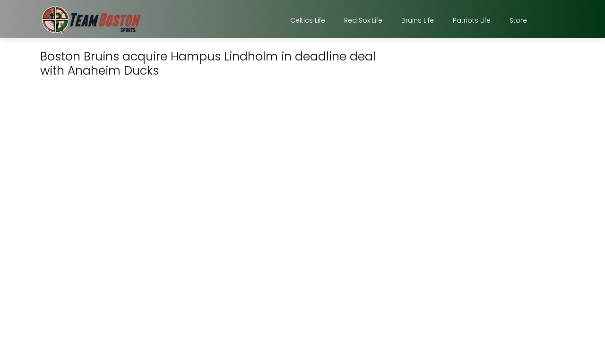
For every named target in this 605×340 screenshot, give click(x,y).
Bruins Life (417, 20)
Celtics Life (307, 20)
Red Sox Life (363, 20)
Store (518, 20)
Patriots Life (472, 20)
